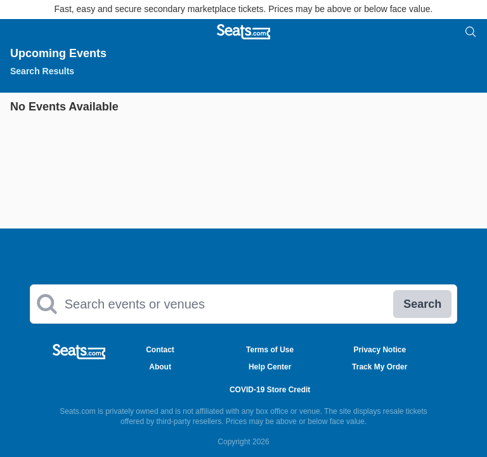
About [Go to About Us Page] (160, 366)
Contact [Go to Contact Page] (160, 349)
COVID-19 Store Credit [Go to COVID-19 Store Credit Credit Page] (270, 389)
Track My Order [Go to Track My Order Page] (379, 366)
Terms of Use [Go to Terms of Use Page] (270, 349)
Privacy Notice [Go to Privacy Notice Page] (379, 349)
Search (422, 304)
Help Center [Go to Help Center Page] (270, 366)
